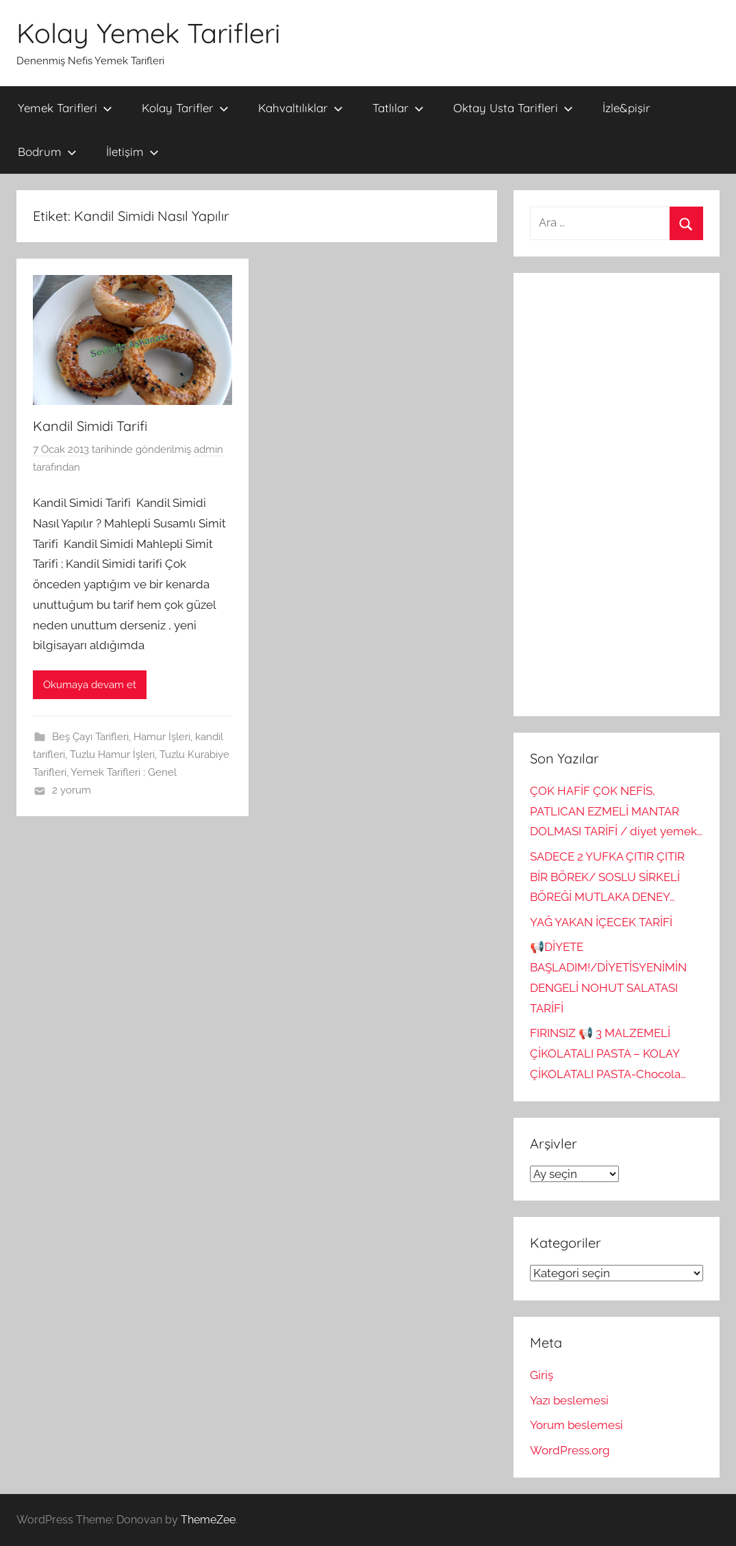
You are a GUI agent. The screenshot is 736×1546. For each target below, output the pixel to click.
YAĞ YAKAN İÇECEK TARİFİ (601, 922)
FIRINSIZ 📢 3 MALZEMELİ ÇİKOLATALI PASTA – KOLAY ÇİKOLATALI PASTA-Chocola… (608, 1053)
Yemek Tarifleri (65, 108)
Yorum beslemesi (576, 1425)
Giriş (541, 1375)
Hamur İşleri (162, 737)
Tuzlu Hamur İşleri (112, 754)
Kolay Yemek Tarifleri (148, 33)
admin (208, 449)
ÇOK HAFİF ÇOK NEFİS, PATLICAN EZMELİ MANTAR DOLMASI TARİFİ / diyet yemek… (616, 811)
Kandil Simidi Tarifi (90, 425)
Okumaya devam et (89, 685)
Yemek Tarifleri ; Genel (124, 772)
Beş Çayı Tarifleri (90, 737)
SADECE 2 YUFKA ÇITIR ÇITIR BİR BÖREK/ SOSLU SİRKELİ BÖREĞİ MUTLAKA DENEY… (607, 877)
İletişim (132, 151)
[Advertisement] (616, 494)
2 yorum (71, 790)
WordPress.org (570, 1450)
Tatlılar (398, 108)
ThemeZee (208, 1519)
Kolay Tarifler (185, 108)
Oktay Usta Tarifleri (513, 108)
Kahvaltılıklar (300, 108)
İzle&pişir (626, 108)
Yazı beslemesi (569, 1400)
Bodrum (47, 151)
